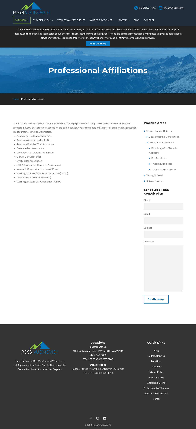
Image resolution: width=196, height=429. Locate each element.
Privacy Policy (156, 371)
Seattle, (46, 365)
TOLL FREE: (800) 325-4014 (98, 372)
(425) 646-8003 (98, 355)
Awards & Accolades (101, 20)
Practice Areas (42, 20)
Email (147, 213)
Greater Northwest (27, 369)
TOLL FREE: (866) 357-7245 (98, 359)
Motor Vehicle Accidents (162, 142)
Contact (149, 20)
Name (147, 200)
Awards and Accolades (156, 393)
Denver (54, 365)
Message (149, 241)
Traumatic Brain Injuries (163, 169)
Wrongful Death (154, 175)
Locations (156, 361)
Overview (20, 20)
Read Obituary (98, 43)
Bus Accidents (158, 158)
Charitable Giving (156, 382)
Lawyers (122, 20)
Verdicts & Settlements (71, 20)
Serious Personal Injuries (159, 130)
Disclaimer (156, 366)
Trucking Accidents (161, 163)
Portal (156, 398)
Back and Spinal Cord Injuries (164, 136)
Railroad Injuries (154, 180)
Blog (137, 20)
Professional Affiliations (156, 388)
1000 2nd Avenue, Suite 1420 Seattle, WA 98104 (98, 350)
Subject (148, 227)
